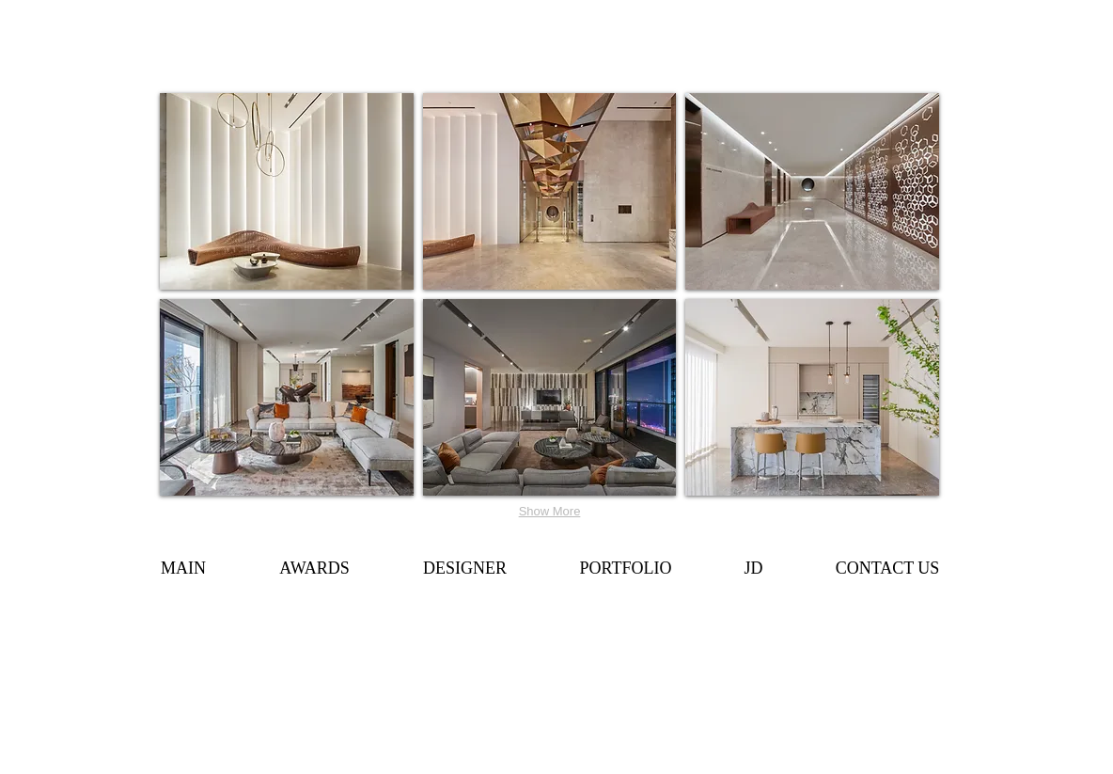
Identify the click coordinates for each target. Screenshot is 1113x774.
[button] (287, 191)
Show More (550, 511)
